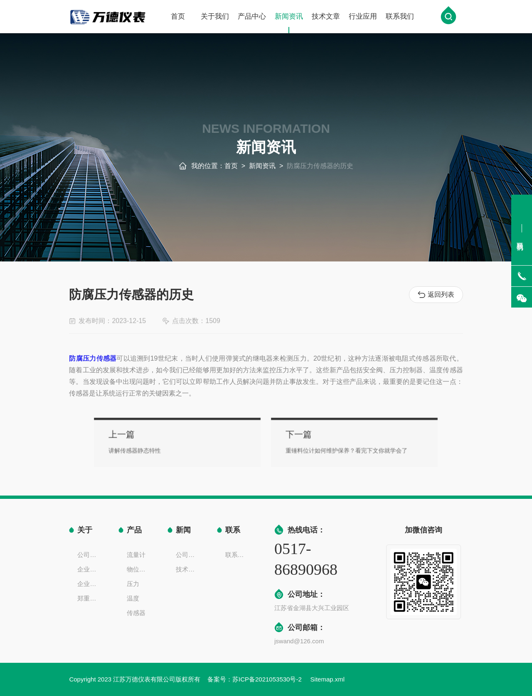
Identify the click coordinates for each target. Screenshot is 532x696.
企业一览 (89, 583)
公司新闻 (188, 554)
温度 (133, 598)
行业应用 (363, 17)
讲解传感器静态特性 (167, 448)
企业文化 (89, 569)
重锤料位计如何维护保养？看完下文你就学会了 (327, 448)
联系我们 (400, 17)
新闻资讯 (289, 23)
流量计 (136, 554)
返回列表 (436, 294)
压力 (133, 583)
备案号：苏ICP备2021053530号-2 (255, 679)
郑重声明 (89, 598)
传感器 (136, 612)
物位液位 (139, 569)
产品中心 (252, 17)
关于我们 (215, 17)
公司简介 (89, 554)
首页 (178, 17)
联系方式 (237, 554)
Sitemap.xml (327, 679)
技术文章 (326, 17)
